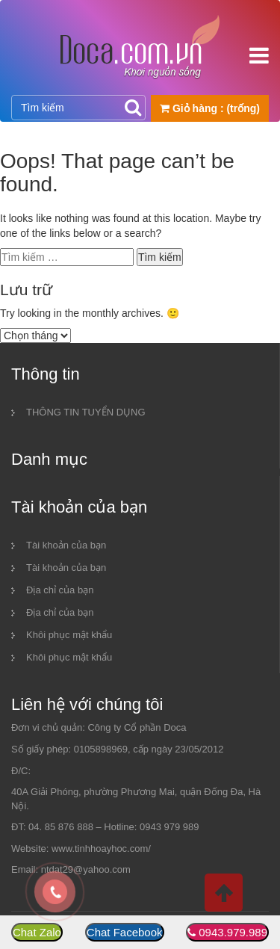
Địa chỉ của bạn (59, 590)
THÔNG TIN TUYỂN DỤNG (86, 412)
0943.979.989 (233, 932)
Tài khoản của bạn (66, 545)
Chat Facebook (125, 932)
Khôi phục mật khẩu (69, 634)
